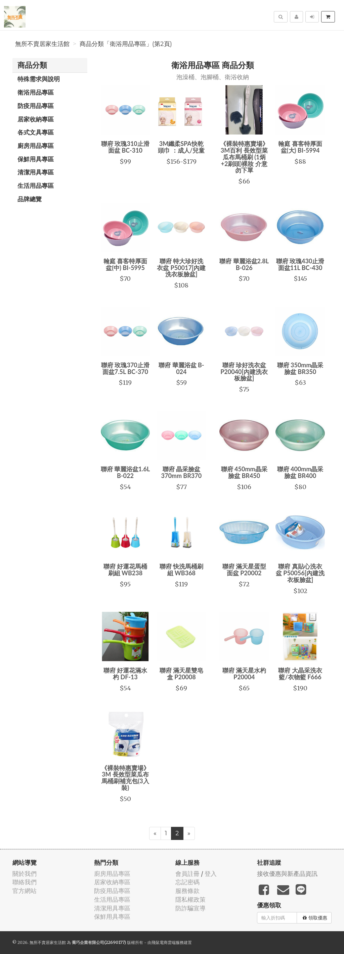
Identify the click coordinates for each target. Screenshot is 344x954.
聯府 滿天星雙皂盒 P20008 (181, 674)
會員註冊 (187, 874)
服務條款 (187, 891)
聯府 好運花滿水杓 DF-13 (125, 674)
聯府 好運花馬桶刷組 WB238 (125, 570)
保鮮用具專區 (35, 159)
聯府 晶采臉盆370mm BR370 (181, 472)
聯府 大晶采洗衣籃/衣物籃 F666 (300, 674)
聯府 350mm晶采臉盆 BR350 (300, 368)
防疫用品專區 (35, 105)
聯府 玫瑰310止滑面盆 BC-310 (125, 147)
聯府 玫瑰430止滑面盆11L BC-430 (300, 264)
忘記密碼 (187, 882)
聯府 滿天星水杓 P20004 (244, 674)
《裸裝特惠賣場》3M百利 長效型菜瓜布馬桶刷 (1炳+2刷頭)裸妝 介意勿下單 (244, 157)
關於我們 (24, 874)
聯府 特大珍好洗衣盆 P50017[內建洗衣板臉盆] (181, 267)
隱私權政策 (190, 899)
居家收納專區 (35, 119)
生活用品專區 (35, 185)
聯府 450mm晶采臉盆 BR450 (244, 472)
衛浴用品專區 (35, 92)
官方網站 (24, 891)
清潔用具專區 (35, 172)
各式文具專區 (35, 132)
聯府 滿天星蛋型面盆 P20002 (244, 570)
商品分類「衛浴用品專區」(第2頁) (126, 44)
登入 (211, 874)
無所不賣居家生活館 (42, 44)
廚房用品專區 (35, 145)
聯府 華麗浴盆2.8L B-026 (244, 264)
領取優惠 (315, 918)
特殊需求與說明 (38, 79)
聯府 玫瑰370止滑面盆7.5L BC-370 (125, 368)
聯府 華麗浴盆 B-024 (181, 368)
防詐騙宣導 (190, 908)
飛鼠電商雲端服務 (168, 942)
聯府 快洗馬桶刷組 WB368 (181, 570)
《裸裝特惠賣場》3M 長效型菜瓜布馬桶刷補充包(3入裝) (125, 777)
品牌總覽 (29, 199)
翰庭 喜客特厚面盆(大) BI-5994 (300, 147)
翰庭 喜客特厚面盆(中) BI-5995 (125, 264)
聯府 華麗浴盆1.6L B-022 (125, 472)
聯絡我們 (24, 882)
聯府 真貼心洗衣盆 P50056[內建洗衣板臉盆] (300, 573)
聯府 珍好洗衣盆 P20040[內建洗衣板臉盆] (244, 371)
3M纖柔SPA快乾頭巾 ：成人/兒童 (181, 147)
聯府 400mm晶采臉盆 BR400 (300, 472)
